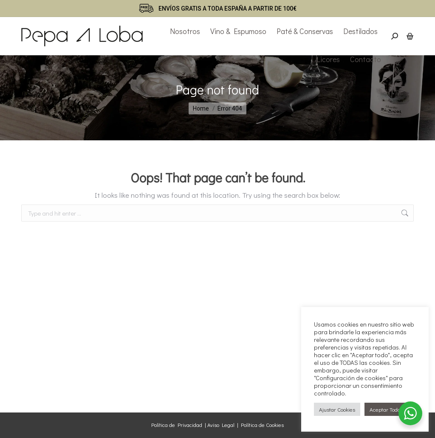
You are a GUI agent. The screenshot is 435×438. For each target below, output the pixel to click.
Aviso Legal (220, 424)
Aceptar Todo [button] (385, 409)
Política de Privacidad (176, 424)
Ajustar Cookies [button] (337, 409)
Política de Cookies (262, 424)
